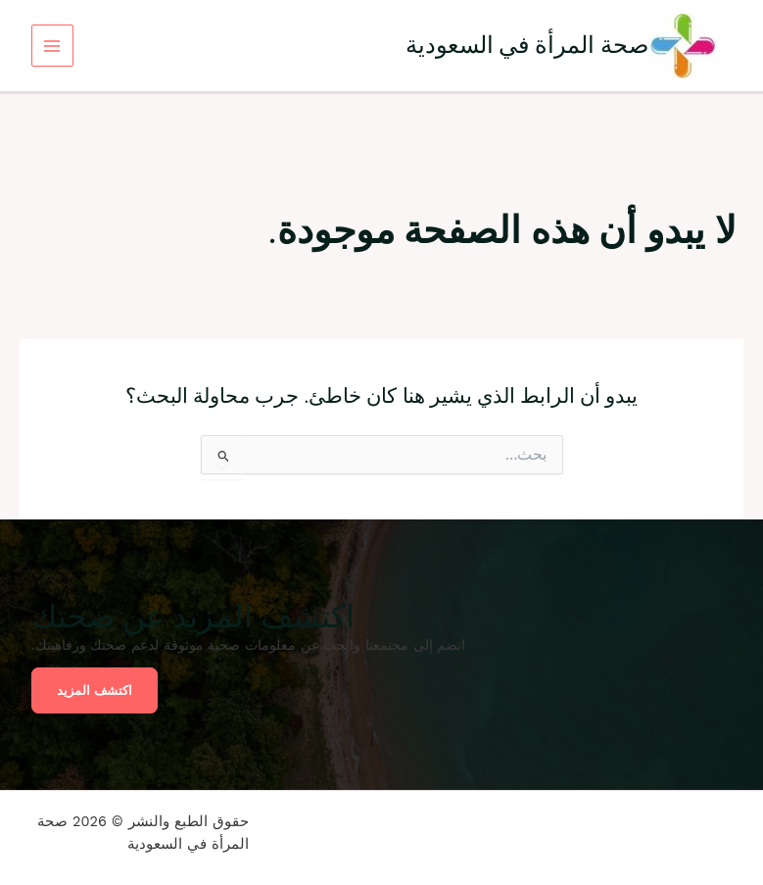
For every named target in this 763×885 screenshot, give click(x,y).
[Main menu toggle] (52, 46)
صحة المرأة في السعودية (527, 44)
